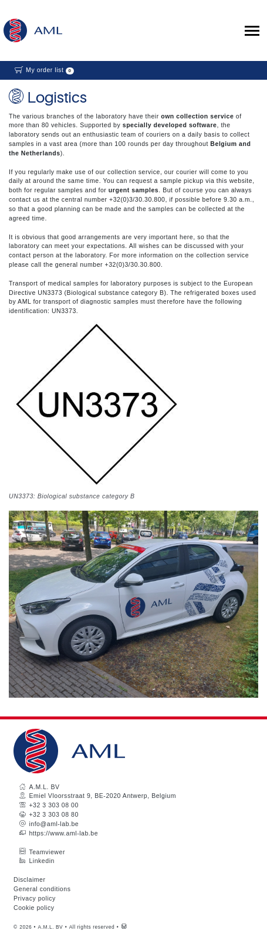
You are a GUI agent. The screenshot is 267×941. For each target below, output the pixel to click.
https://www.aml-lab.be (63, 833)
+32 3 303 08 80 (53, 814)
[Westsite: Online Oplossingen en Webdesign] (124, 927)
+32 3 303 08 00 (53, 804)
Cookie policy (34, 907)
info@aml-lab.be (54, 823)
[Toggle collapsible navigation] (252, 31)
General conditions (41, 888)
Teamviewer (47, 851)
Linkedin (42, 860)
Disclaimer (29, 879)
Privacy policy (34, 898)
